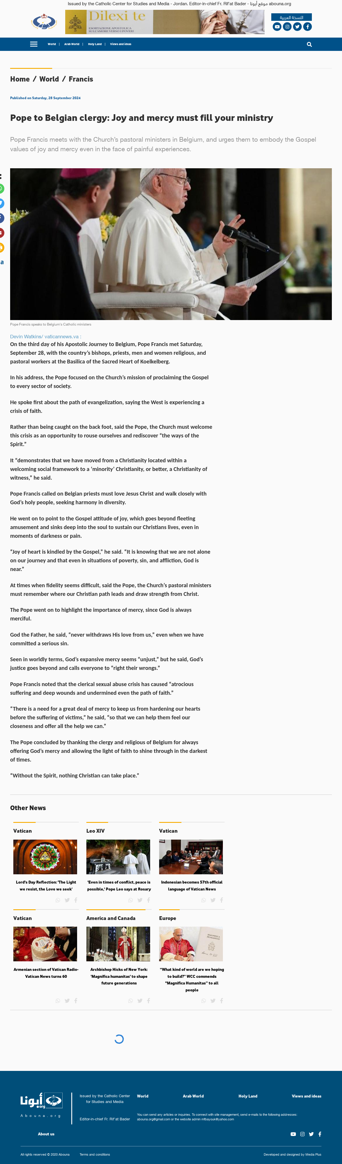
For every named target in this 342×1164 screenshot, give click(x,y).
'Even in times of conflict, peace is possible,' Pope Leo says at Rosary (119, 886)
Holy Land (95, 44)
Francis (81, 79)
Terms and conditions (95, 1154)
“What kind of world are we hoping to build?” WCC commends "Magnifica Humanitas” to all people (192, 979)
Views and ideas (120, 44)
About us (46, 1133)
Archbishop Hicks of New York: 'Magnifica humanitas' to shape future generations (119, 976)
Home (20, 79)
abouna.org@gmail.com (153, 1119)
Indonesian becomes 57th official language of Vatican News (192, 886)
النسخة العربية (291, 17)
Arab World (71, 44)
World (52, 44)
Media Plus (313, 1154)
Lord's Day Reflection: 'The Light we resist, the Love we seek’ (46, 886)
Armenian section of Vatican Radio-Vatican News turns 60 (46, 973)
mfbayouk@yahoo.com (217, 1119)
